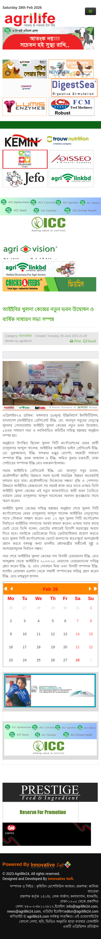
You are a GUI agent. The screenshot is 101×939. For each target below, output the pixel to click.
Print (77, 341)
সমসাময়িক (25, 336)
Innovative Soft (60, 879)
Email (91, 341)
